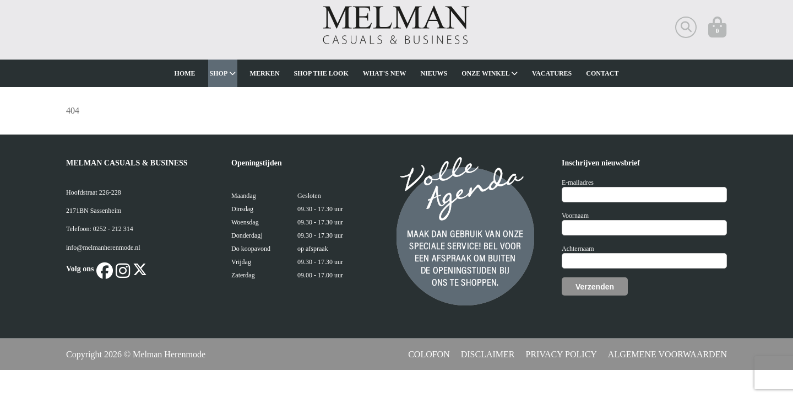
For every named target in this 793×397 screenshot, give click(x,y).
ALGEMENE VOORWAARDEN (667, 354)
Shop (223, 73)
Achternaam (578, 249)
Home (185, 73)
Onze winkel (489, 73)
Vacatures (552, 73)
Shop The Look (321, 73)
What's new (384, 73)
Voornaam (575, 215)
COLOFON (429, 354)
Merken (265, 73)
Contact (602, 73)
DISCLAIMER (488, 354)
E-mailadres (578, 182)
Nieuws (434, 73)
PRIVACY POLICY (561, 354)
